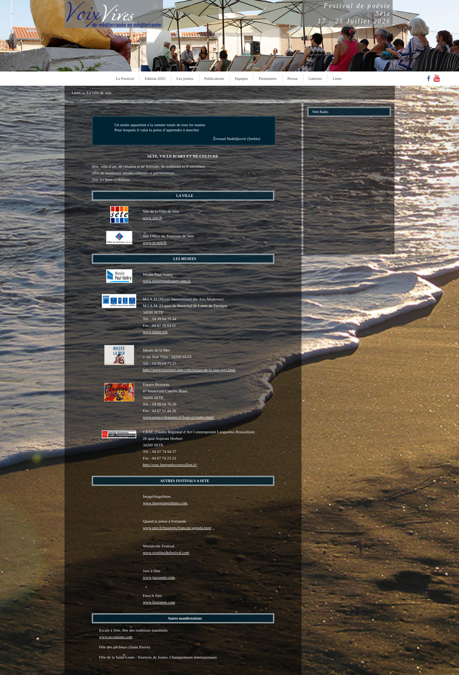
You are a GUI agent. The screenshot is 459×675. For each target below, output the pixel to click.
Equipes (241, 78)
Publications (214, 78)
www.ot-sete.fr (155, 242)
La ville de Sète (99, 92)
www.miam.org (155, 332)
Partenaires (268, 78)
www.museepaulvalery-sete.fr (167, 281)
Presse (292, 78)
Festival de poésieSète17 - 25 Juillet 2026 (354, 13)
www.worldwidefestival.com (166, 552)
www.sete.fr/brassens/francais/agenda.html (177, 527)
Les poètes (185, 78)
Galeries (315, 78)
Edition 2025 (155, 78)
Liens (337, 78)
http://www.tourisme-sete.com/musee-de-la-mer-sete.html (189, 370)
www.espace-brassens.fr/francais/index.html (178, 417)
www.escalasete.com (116, 637)
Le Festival (125, 78)
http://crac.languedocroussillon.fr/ (170, 464)
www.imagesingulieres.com (165, 503)
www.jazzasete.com (159, 577)
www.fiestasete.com (159, 602)
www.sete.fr (152, 218)
